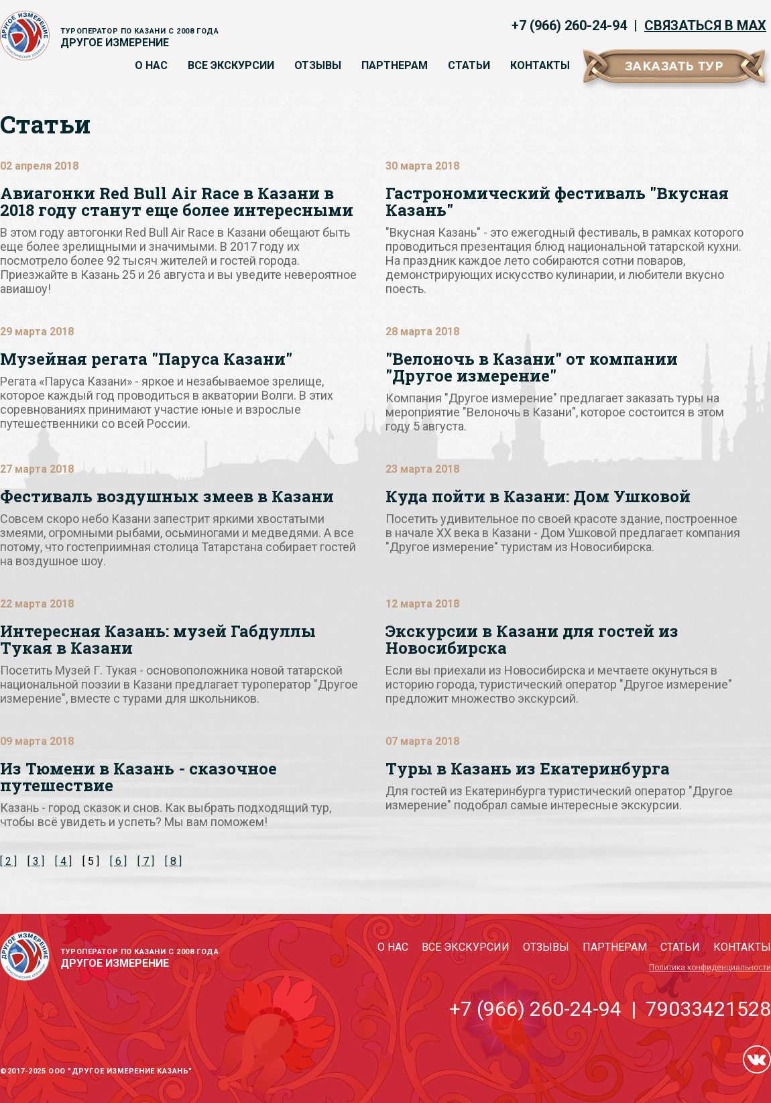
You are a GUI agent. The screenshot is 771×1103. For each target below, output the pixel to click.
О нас (151, 65)
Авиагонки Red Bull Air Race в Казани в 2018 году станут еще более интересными (176, 201)
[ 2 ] (8, 861)
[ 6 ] (118, 861)
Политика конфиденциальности (710, 967)
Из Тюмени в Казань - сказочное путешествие (138, 777)
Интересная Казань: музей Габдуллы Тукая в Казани (158, 639)
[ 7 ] (145, 861)
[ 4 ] (63, 861)
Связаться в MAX (705, 25)
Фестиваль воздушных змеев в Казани (167, 496)
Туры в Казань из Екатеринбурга (527, 768)
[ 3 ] (35, 861)
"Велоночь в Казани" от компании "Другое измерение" (531, 367)
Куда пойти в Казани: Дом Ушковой (538, 496)
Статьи (469, 65)
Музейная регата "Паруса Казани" (146, 358)
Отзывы (317, 65)
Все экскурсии (231, 65)
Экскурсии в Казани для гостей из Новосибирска (531, 639)
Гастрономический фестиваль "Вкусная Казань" (557, 201)
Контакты (540, 65)
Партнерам (394, 65)
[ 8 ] (173, 861)
